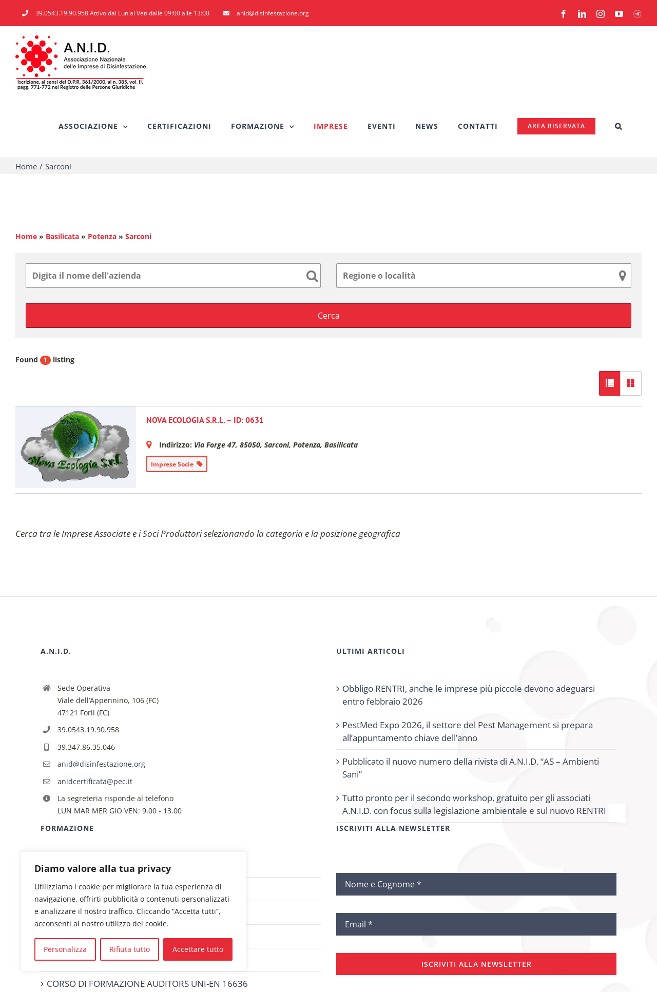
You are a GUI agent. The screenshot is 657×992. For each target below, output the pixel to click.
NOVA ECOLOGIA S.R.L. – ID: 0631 (205, 420)
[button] (618, 126)
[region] (133, 911)
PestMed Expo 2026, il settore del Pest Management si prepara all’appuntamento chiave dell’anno (467, 731)
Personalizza (65, 949)
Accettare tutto (197, 949)
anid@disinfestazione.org (101, 764)
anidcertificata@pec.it (94, 781)
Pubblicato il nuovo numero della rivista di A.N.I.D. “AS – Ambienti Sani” (470, 767)
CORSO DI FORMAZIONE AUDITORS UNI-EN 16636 (147, 983)
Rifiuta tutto (129, 949)
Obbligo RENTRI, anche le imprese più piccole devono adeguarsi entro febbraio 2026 (468, 695)
